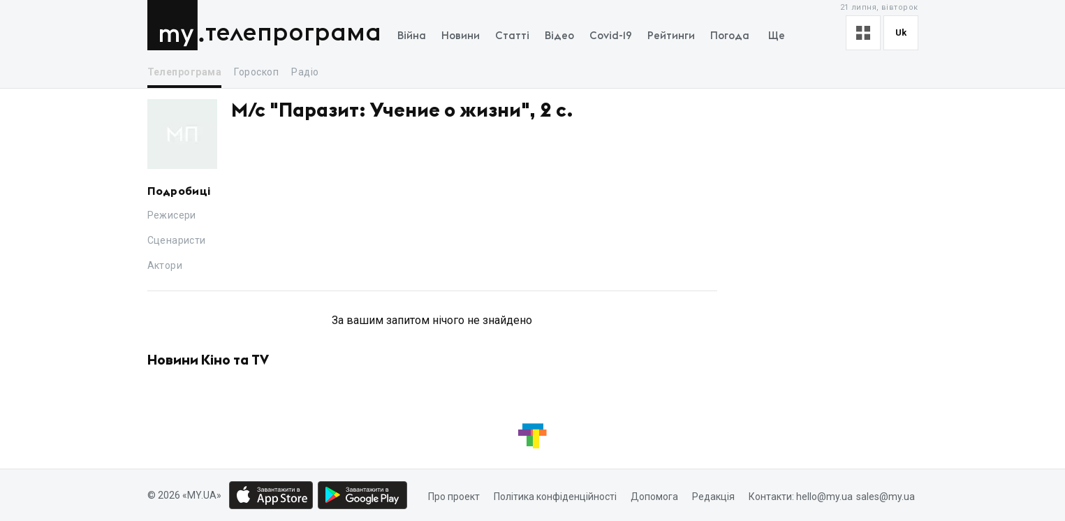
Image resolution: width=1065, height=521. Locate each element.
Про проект (454, 496)
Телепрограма (293, 33)
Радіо (304, 72)
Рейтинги (671, 36)
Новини (460, 36)
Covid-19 (610, 36)
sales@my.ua (885, 496)
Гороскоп (256, 72)
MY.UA (175, 25)
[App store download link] (271, 495)
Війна (411, 36)
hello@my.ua (824, 496)
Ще (776, 36)
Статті (512, 36)
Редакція (713, 496)
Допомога (654, 496)
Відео (559, 36)
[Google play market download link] (362, 495)
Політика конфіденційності (555, 496)
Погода (729, 36)
